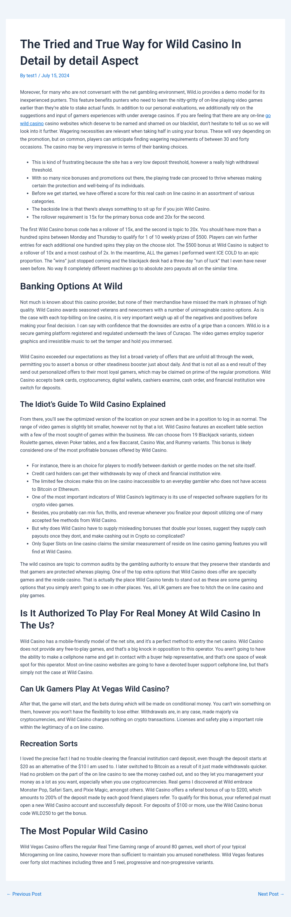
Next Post (271, 894)
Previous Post (23, 894)
